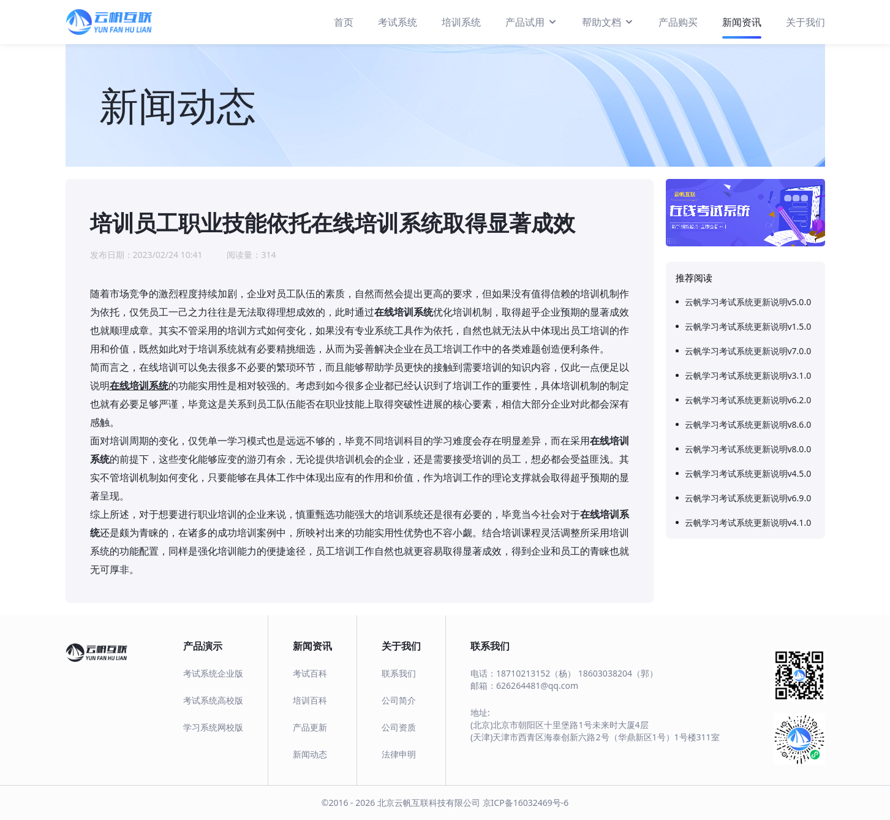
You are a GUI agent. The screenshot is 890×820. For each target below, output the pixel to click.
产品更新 (310, 727)
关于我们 (805, 22)
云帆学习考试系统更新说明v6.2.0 (748, 400)
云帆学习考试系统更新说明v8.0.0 (748, 449)
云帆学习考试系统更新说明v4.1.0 (748, 522)
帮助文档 (608, 21)
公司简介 (399, 700)
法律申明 (399, 754)
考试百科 (310, 673)
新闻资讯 (741, 22)
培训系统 (461, 22)
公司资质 (399, 727)
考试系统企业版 (213, 673)
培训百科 (310, 700)
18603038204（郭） (618, 673)
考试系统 (397, 22)
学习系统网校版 (213, 727)
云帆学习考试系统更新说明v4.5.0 (748, 473)
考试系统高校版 (213, 700)
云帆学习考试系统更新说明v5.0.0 (748, 302)
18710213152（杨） (536, 673)
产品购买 (678, 22)
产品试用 (531, 21)
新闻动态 (310, 754)
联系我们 (399, 673)
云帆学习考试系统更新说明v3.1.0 (748, 375)
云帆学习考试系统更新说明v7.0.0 (748, 351)
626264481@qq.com (537, 685)
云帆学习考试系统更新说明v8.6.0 (748, 424)
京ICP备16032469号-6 (526, 802)
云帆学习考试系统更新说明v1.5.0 (748, 326)
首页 (343, 22)
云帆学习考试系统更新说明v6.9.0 (748, 498)
